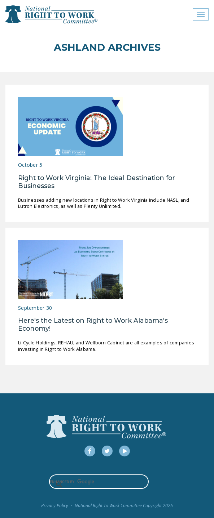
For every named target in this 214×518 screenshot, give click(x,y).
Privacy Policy (54, 506)
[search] (99, 481)
